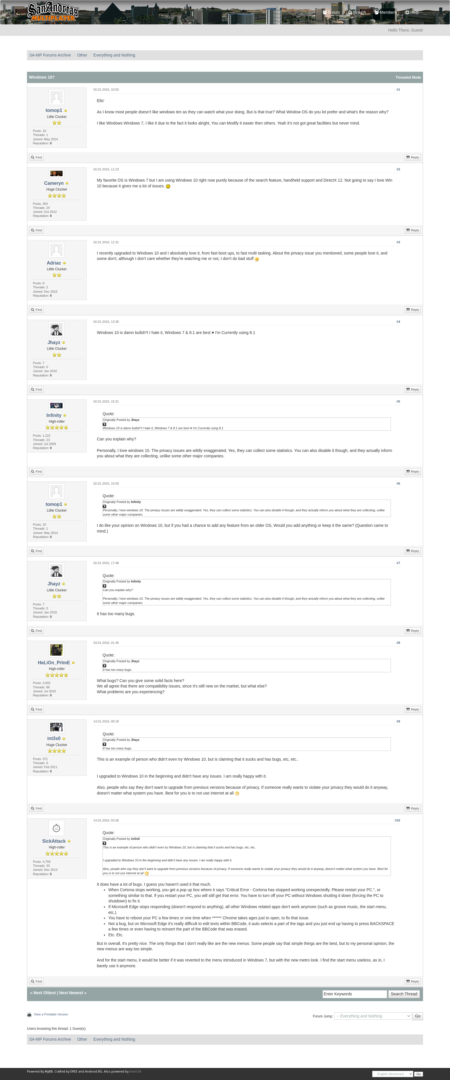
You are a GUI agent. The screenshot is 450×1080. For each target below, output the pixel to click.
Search (357, 12)
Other (82, 55)
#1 (398, 89)
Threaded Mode (408, 77)
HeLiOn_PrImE (54, 662)
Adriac (54, 263)
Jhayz (54, 342)
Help (412, 12)
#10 (397, 820)
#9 (398, 721)
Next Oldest (45, 992)
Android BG (93, 1071)
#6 (398, 483)
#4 (398, 321)
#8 (398, 642)
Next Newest (71, 992)
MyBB (49, 1071)
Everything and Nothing (114, 55)
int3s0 (54, 738)
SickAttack (54, 841)
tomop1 (54, 110)
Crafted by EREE (66, 1071)
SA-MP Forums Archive (50, 55)
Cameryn (54, 183)
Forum (331, 12)
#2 (398, 169)
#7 (398, 563)
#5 (398, 401)
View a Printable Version (51, 1014)
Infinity (53, 415)
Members (386, 12)
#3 (398, 242)
